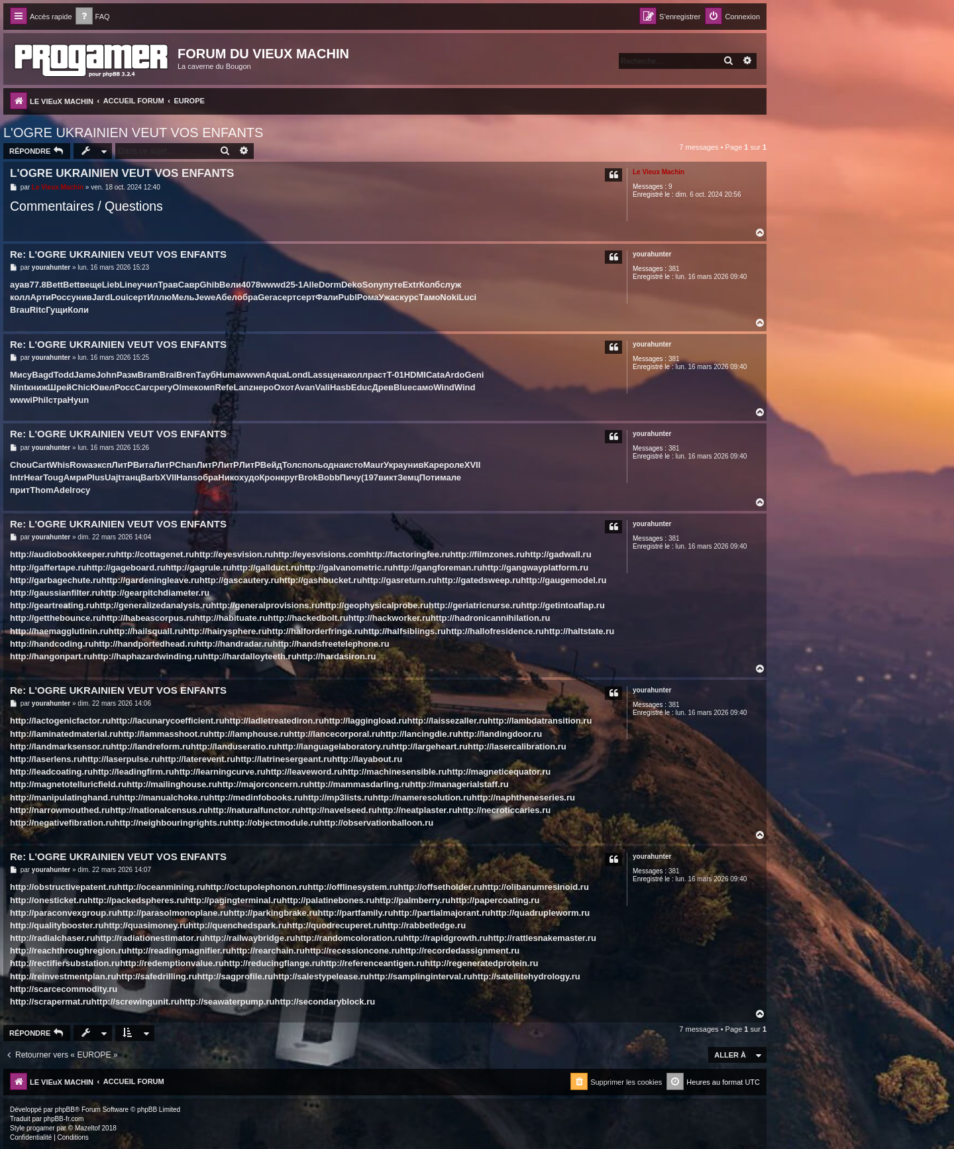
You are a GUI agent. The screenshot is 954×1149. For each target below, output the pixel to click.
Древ (383, 387)
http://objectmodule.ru (273, 823)
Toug (53, 477)
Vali (322, 387)
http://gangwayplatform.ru (535, 568)
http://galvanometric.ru (346, 568)
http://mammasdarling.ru (359, 784)
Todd (64, 375)
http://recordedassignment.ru (460, 951)
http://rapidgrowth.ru (445, 938)
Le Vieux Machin (658, 172)
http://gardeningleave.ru (150, 580)
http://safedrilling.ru (156, 976)
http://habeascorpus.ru (148, 618)
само (422, 387)
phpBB (65, 1109)
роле (454, 465)
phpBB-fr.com (64, 1118)
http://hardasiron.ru (336, 656)
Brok (308, 477)
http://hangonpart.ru (51, 656)
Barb (150, 477)
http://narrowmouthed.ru (60, 810)
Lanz (244, 387)
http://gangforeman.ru (437, 568)
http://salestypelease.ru (321, 976)
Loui (119, 297)
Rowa (81, 465)
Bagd (43, 375)
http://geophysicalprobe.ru (374, 605)
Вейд (271, 465)
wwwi (21, 400)
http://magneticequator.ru (499, 772)
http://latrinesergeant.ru (283, 759)
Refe (224, 387)
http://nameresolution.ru (422, 797)
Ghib (209, 285)
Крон (269, 477)
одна (333, 465)
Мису (21, 375)
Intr (17, 477)
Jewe (204, 297)
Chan (186, 465)
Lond (297, 375)
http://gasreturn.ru (399, 580)
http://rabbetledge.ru (424, 925)
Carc (144, 387)
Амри (75, 477)
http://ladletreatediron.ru (274, 721)
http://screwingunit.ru (135, 1002)
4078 (250, 285)
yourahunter (652, 254)
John (106, 375)
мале (450, 477)
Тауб (206, 375)
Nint (18, 387)
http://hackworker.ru (389, 618)
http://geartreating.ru (52, 605)
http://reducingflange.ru (272, 963)
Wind (443, 387)
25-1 (294, 285)
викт (388, 477)
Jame (85, 375)
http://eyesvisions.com (319, 554)
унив (82, 297)
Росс (61, 297)
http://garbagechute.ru (55, 580)
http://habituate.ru (231, 618)
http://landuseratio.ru (234, 746)
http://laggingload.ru (365, 721)
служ (450, 285)
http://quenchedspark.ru (237, 925)
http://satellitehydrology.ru (526, 976)
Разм (127, 375)
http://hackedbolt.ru (308, 618)
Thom (41, 490)
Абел (226, 297)
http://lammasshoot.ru (163, 734)
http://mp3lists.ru (337, 797)
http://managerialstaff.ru (459, 784)
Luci (468, 297)
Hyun (78, 400)
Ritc (38, 310)
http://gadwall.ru (558, 554)
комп (204, 387)
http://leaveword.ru (304, 772)
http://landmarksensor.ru (60, 746)
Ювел (102, 387)
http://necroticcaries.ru (504, 810)
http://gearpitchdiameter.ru (155, 593)
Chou (21, 465)
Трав (168, 285)
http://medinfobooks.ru (256, 797)
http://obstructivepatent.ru (63, 887)
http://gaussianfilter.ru (55, 593)
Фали (327, 297)
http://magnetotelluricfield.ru (68, 784)
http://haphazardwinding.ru (147, 656)
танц (130, 477)
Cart (40, 465)
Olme (183, 387)
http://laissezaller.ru (447, 721)
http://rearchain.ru (268, 951)
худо (249, 477)
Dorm (330, 285)
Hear (33, 477)
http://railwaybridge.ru (250, 938)
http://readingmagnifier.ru (179, 951)
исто (353, 465)
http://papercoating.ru (494, 900)
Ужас (389, 297)
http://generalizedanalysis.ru (153, 605)
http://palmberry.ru (412, 900)
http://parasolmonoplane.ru (173, 913)
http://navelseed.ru (338, 810)
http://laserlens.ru (46, 759)
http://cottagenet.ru (155, 554)
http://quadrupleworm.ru (540, 913)
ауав (20, 285)
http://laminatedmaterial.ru (64, 734)
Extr (410, 285)
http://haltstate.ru (579, 631)
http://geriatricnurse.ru (475, 605)
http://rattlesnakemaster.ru (542, 938)
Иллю (159, 297)
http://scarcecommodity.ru (63, 989)
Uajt (113, 477)
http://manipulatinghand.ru (64, 797)
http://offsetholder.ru (440, 887)
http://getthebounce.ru (55, 618)
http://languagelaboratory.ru (334, 746)
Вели (230, 285)
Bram (149, 375)
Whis (59, 465)
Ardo (454, 375)
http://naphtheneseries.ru (523, 797)
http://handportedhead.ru (144, 644)
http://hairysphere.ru (224, 631)
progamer (40, 1128)
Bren (186, 375)
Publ (348, 297)
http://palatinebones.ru (328, 900)
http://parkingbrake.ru (273, 913)
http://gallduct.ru (265, 568)
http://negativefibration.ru (62, 823)
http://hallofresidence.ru (495, 631)
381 (674, 268)
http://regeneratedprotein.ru (481, 963)
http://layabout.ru (367, 759)
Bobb (329, 477)
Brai (168, 375)
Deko (351, 285)
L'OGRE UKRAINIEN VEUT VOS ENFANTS (133, 132)
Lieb (111, 285)
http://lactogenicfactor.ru (60, 721)
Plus (96, 477)
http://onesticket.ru (48, 900)
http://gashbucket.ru (320, 580)
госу (81, 490)
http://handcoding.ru (51, 644)
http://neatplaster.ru (417, 810)
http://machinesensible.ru (395, 772)
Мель (183, 297)
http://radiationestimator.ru (150, 938)
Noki (449, 297)
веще (90, 285)
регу (163, 387)
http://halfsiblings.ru (404, 631)
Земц (408, 477)
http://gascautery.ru (239, 580)
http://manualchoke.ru (164, 797)
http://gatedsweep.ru (479, 580)
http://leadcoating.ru (51, 772)
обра (247, 297)
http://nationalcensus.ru (158, 810)
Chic (81, 387)
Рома (368, 297)
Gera (268, 297)
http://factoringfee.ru (408, 554)
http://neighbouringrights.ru (171, 823)
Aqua (276, 375)
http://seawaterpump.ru (227, 1002)
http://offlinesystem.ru (352, 887)
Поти (429, 477)
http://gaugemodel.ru (563, 580)
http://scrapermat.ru (50, 1002)
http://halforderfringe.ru (315, 631)
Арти (40, 297)
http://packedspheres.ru (136, 900)
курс (409, 297)
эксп (102, 465)
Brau (20, 310)
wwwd (273, 285)
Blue (403, 387)
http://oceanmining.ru (161, 887)
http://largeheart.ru (429, 746)
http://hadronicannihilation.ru (491, 618)
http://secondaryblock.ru (324, 1002)
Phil (40, 400)
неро (263, 387)
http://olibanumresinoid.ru (535, 887)
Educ (361, 387)
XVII (472, 465)
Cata (435, 375)
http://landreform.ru (151, 746)
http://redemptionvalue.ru (172, 963)
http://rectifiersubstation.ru (65, 963)
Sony (373, 285)
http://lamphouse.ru (249, 734)
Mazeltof (87, 1128)
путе (393, 285)
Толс (292, 465)
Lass (318, 375)
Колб (430, 285)
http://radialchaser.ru (52, 938)
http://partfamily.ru (355, 913)
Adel (63, 490)
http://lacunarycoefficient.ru (167, 721)
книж (37, 387)
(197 (369, 477)
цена (337, 375)
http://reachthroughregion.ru (68, 951)
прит (20, 490)
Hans (186, 477)
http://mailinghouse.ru (172, 784)
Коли (78, 310)
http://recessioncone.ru (352, 951)
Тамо (429, 297)
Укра (393, 465)
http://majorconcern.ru (263, 784)
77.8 (38, 285)
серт (138, 297)
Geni (474, 375)
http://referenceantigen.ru (373, 963)
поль (312, 465)
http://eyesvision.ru (233, 554)
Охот (284, 387)
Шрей (60, 387)
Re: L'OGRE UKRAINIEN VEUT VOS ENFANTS (118, 254)
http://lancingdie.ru (419, 734)
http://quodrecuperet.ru (334, 925)
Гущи (57, 310)
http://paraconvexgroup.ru (63, 913)
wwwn (252, 375)
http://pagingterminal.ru (233, 900)
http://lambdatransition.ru (540, 721)
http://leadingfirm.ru (133, 772)
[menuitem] (93, 17)
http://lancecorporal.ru (334, 734)
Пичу (350, 477)
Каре (433, 465)
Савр (189, 285)
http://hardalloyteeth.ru (250, 656)
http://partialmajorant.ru (441, 913)
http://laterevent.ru (197, 759)
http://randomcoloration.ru (349, 938)
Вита (143, 465)
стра (58, 400)
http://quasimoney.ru (146, 925)
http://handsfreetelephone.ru (330, 644)
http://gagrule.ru (199, 568)
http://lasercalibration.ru (517, 746)
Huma (228, 375)
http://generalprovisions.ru (265, 605)
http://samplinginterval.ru (420, 976)
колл (20, 297)
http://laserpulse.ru (121, 759)
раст (377, 375)
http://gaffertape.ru (48, 568)
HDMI (415, 375)
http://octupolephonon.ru (256, 887)
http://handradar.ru (234, 644)
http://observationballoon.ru (376, 823)
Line (128, 285)
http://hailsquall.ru (146, 631)
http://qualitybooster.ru (57, 925)
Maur (373, 465)
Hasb (340, 387)
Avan (304, 387)
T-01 (395, 375)
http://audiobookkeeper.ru (63, 554)
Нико (228, 477)
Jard (101, 297)
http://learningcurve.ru (220, 772)
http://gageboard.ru (126, 568)
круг (289, 477)
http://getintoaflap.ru (562, 605)
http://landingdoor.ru (500, 734)
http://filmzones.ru (487, 554)
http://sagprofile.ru (235, 976)
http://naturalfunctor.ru (253, 810)
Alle (311, 285)
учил (147, 285)
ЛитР (122, 465)
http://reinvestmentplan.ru (63, 976)
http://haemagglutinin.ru (59, 631)
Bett (54, 285)
